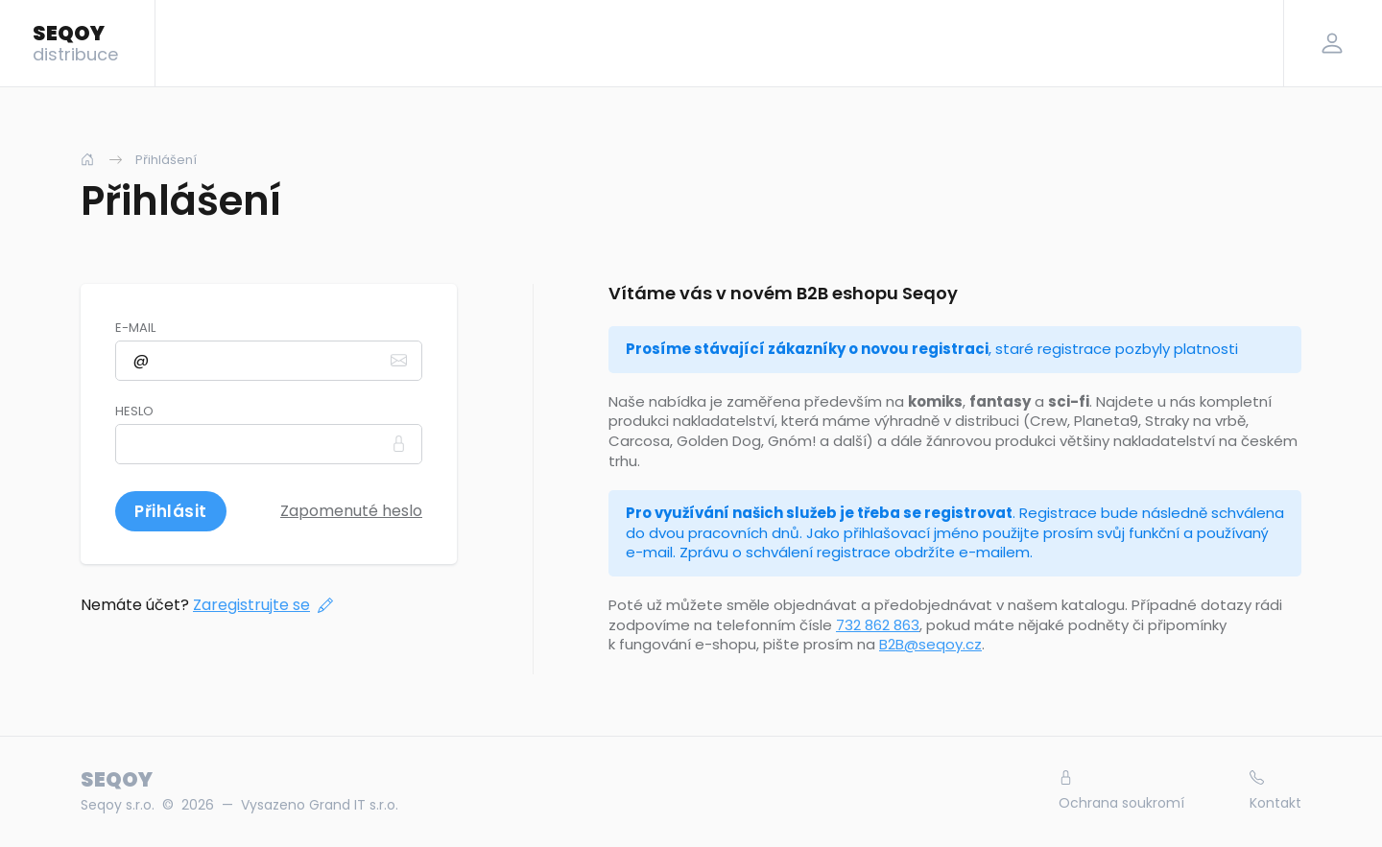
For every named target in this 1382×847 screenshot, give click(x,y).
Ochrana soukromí (1121, 791)
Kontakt (1275, 791)
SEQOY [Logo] (75, 42)
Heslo (134, 411)
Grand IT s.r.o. (353, 804)
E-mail (135, 328)
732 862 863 (877, 625)
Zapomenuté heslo (351, 511)
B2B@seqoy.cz (930, 644)
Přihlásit (170, 511)
